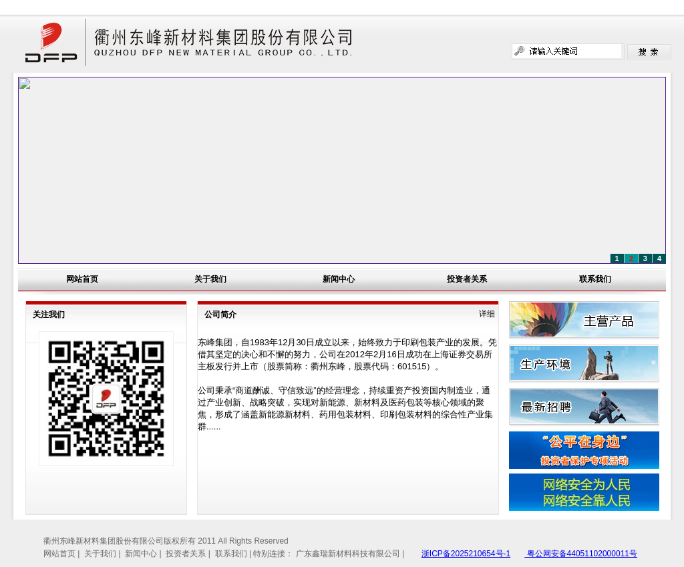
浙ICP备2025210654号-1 (465, 553)
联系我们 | (234, 553)
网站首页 (82, 279)
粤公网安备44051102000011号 (580, 553)
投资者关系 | (189, 553)
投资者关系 (467, 279)
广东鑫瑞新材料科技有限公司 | (349, 553)
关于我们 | (103, 553)
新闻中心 (339, 279)
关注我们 (49, 314)
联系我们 (595, 279)
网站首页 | (62, 553)
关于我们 (210, 279)
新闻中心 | (144, 553)
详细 (487, 314)
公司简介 (220, 314)
